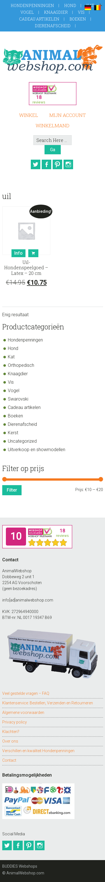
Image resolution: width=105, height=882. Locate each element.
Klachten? (10, 731)
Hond (70, 5)
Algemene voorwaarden (23, 712)
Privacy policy (14, 722)
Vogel (27, 12)
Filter (12, 490)
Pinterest (57, 164)
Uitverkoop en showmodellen (36, 449)
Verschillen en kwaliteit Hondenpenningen (38, 750)
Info (18, 253)
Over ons (10, 741)
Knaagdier (56, 12)
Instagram (68, 164)
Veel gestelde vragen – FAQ (25, 693)
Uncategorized (22, 441)
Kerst (13, 432)
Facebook (46, 164)
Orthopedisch (21, 365)
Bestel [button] (33, 253)
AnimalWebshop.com (52, 59)
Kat (11, 356)
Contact (9, 760)
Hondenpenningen (32, 5)
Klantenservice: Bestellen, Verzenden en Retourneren (47, 703)
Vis (81, 12)
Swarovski (18, 399)
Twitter (35, 164)
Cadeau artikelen (39, 19)
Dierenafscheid (53, 25)
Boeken (77, 19)
